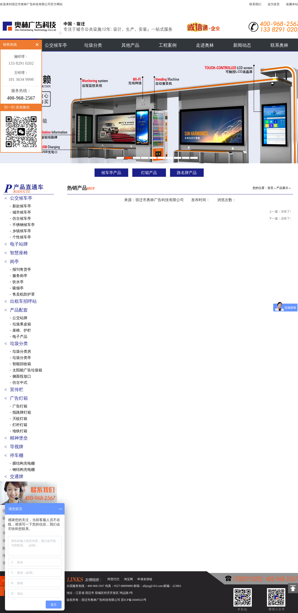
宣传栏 (16, 389)
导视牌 (16, 446)
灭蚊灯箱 (19, 419)
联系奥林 (279, 45)
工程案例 (168, 45)
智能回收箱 (21, 364)
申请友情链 (144, 579)
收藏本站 (292, 4)
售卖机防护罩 (23, 294)
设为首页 (274, 4)
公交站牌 (19, 318)
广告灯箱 (19, 398)
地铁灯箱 (19, 431)
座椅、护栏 (21, 330)
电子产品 (19, 337)
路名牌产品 (187, 173)
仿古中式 (19, 383)
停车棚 (16, 455)
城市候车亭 (21, 212)
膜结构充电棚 (23, 463)
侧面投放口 (21, 376)
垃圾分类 (93, 45)
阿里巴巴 (113, 579)
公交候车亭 (56, 45)
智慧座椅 (19, 252)
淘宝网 (128, 579)
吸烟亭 (18, 288)
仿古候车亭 (21, 218)
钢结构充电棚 (23, 470)
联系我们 (255, 4)
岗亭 (14, 261)
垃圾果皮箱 (21, 324)
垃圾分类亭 (21, 358)
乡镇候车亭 (21, 231)
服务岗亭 (19, 276)
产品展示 (282, 188)
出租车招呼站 (23, 301)
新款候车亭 (21, 206)
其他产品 (130, 45)
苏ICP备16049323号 (134, 600)
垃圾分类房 (21, 351)
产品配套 (19, 309)
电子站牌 (19, 244)
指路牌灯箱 (21, 412)
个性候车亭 (21, 237)
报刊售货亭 (21, 269)
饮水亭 (18, 282)
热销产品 (81, 188)
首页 (270, 188)
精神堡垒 (19, 438)
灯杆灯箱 (19, 425)
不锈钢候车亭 (23, 225)
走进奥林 (205, 45)
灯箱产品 (149, 173)
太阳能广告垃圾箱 (27, 370)
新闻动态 (242, 45)
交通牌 (16, 476)
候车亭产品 (111, 173)
